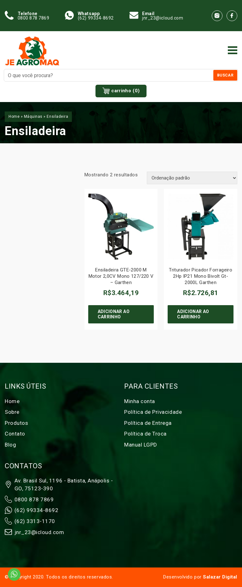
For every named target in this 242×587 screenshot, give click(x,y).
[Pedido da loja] (192, 178)
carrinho (121, 91)
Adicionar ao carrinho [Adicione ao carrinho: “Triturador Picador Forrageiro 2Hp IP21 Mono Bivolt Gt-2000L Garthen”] (193, 314)
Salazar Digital (220, 577)
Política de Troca (145, 433)
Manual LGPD (140, 445)
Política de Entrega (148, 423)
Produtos (16, 423)
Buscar (225, 75)
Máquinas (33, 116)
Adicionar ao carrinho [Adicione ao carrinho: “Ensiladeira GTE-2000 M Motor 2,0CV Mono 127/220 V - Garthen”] (114, 314)
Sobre (12, 412)
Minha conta (139, 401)
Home (14, 116)
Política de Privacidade (153, 412)
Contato (15, 433)
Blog (10, 445)
